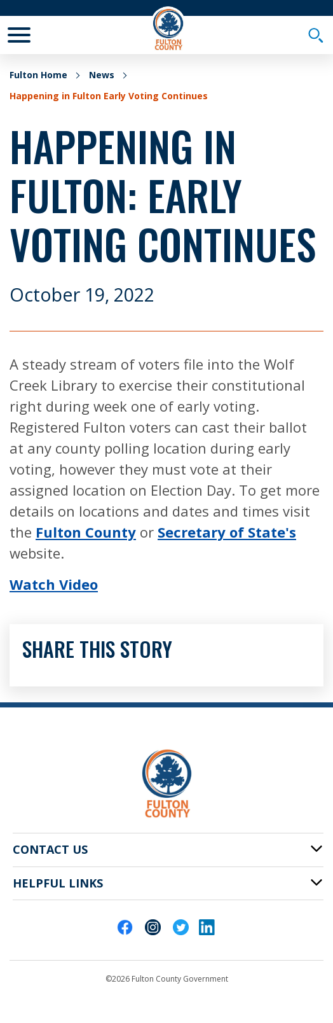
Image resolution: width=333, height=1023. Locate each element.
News (101, 75)
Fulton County (86, 531)
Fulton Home (38, 75)
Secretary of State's (227, 531)
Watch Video (54, 584)
